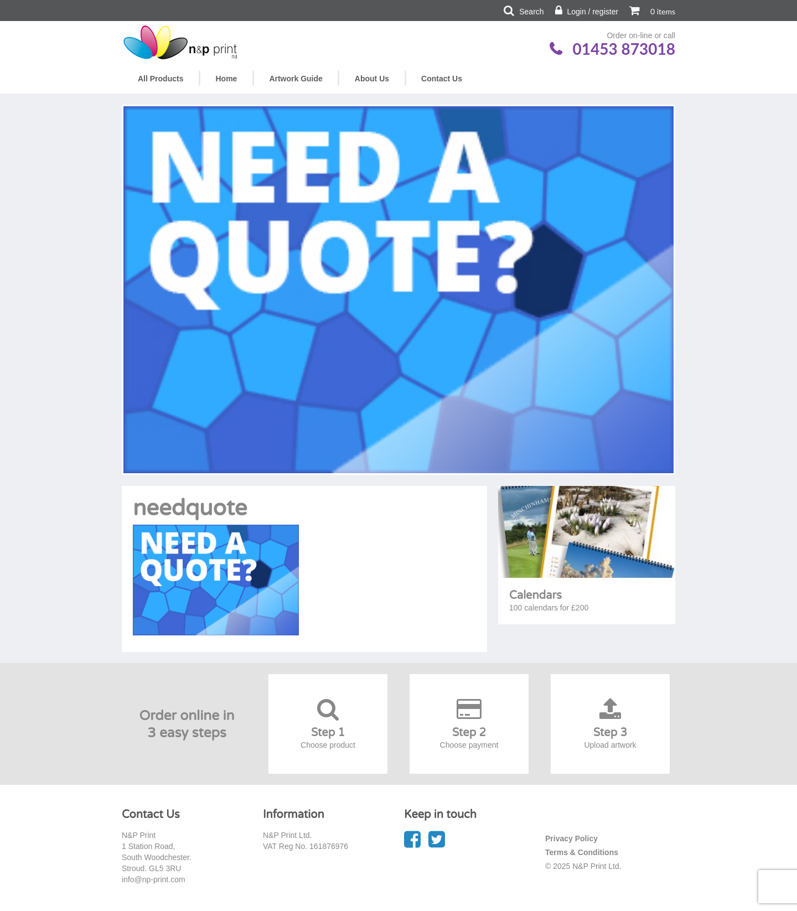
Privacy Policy (571, 838)
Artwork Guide (295, 78)
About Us (372, 78)
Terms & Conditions (581, 852)
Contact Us (441, 78)
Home (226, 78)
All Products (160, 78)
